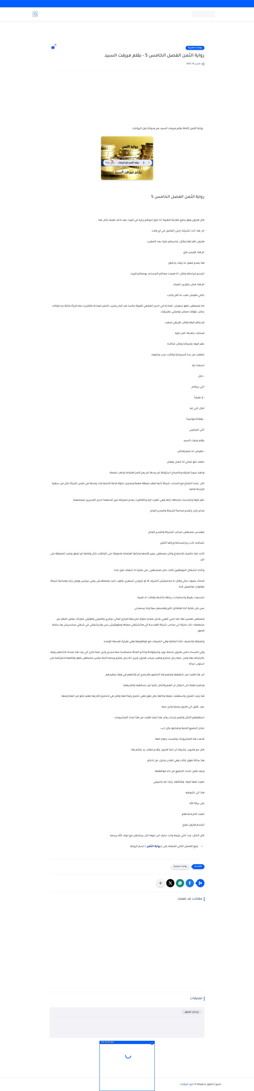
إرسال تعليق (192, 1012)
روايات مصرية (195, 48)
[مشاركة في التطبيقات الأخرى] (160, 883)
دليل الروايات (187, 1084)
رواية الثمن (154, 846)
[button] (190, 883)
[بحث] (35, 14)
